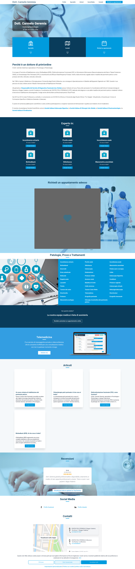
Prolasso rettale (90, 276)
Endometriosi (89, 272)
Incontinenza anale (115, 262)
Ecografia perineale (91, 296)
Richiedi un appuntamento (114, 2)
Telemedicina (89, 293)
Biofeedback (64, 265)
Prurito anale (89, 262)
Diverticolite (64, 293)
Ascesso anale (89, 279)
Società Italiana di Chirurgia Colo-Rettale (82, 108)
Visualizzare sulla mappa (48, 538)
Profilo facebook (49, 507)
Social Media (91, 2)
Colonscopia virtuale (116, 286)
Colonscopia (89, 269)
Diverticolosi (113, 293)
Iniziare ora (44, 353)
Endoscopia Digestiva (116, 276)
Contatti (101, 2)
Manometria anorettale (117, 265)
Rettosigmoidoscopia (116, 289)
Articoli (82, 2)
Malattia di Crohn (90, 283)
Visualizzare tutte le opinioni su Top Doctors (67, 490)
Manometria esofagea (67, 300)
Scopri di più (30, 146)
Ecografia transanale (116, 296)
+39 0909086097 (76, 543)
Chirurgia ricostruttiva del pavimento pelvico (96, 301)
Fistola (62, 286)
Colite (111, 272)
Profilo (64, 2)
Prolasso (63, 296)
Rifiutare (41, 562)
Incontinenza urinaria (66, 262)
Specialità (73, 2)
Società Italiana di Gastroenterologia (108, 108)
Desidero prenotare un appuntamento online (67, 321)
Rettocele (63, 276)
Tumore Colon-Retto (91, 289)
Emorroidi (63, 269)
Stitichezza (88, 265)
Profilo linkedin (82, 507)
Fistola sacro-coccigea (117, 269)
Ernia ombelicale (65, 272)
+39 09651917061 (76, 532)
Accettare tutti (94, 562)
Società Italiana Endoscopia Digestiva (56, 108)
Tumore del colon (65, 289)
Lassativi (63, 283)
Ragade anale (64, 279)
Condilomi (113, 279)
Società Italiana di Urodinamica (22, 110)
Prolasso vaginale (115, 283)
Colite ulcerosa (89, 286)
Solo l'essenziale (67, 562)
